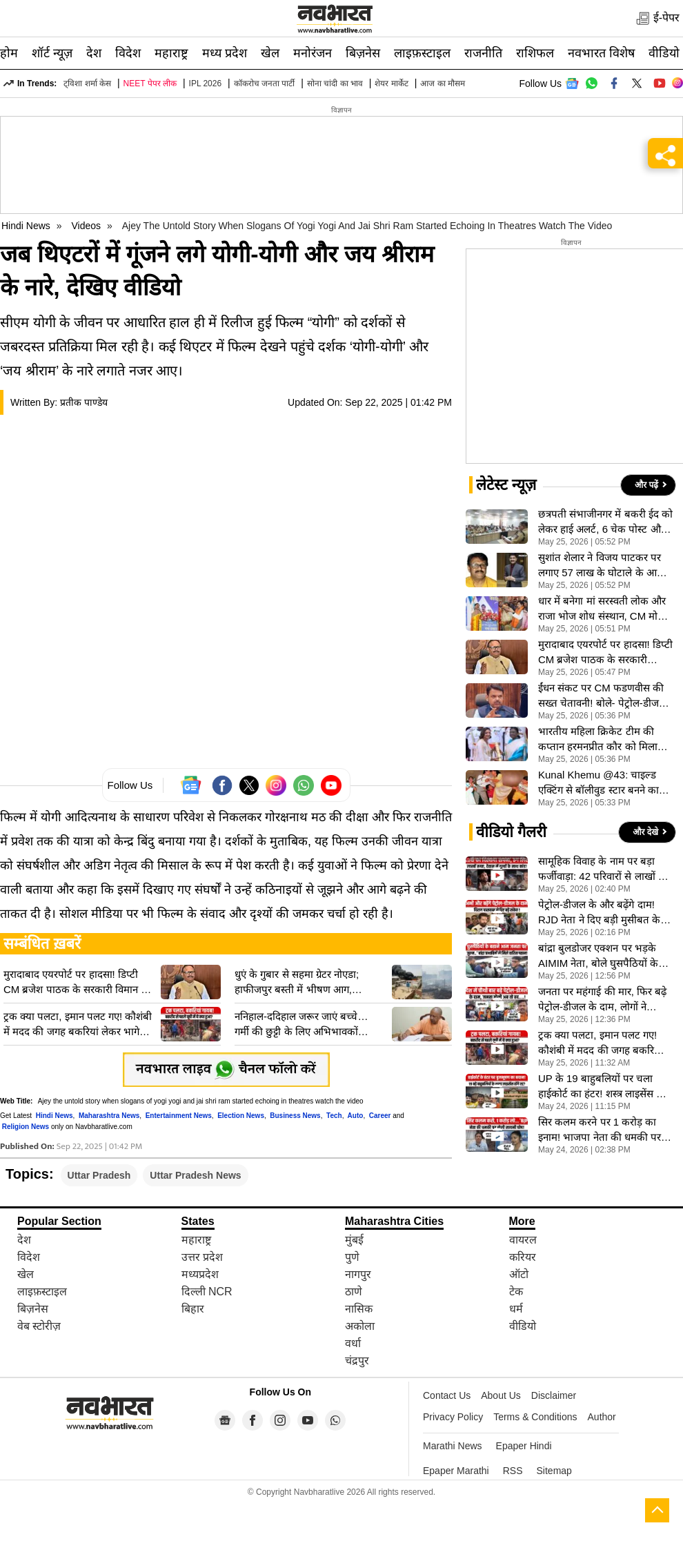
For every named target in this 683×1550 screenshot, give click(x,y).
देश (93, 53)
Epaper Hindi (524, 1445)
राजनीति (483, 53)
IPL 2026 (205, 83)
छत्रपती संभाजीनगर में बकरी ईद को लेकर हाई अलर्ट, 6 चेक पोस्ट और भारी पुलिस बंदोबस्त (605, 522)
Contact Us (447, 1395)
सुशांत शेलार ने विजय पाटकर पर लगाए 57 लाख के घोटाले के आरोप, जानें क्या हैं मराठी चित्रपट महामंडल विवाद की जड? (605, 565)
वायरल (523, 1240)
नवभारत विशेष (601, 53)
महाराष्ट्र (171, 53)
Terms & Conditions (535, 1416)
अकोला (360, 1326)
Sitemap (554, 1470)
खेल (270, 53)
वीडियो (664, 53)
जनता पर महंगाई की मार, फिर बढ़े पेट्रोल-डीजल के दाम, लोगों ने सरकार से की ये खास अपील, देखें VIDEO (602, 999)
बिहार (192, 1309)
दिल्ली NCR (206, 1291)
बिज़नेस (363, 53)
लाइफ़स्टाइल (422, 53)
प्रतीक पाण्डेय (84, 402)
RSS (513, 1470)
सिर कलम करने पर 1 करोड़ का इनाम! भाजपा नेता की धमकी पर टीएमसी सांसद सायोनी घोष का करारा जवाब (599, 1130)
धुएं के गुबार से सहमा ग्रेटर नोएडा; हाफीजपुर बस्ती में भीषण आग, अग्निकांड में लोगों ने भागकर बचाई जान (308, 982)
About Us (501, 1395)
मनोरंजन (312, 53)
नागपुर (358, 1274)
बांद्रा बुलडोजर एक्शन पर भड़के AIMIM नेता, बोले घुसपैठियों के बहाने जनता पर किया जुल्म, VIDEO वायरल (598, 956)
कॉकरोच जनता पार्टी (264, 83)
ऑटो (518, 1274)
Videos (86, 225)
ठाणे (353, 1291)
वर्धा (353, 1343)
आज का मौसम (442, 83)
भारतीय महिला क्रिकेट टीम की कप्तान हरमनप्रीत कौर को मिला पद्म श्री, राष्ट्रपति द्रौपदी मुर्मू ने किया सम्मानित (604, 739)
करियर (522, 1257)
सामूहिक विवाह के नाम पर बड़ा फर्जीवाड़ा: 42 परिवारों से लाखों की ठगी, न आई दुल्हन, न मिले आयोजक (603, 869)
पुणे (352, 1257)
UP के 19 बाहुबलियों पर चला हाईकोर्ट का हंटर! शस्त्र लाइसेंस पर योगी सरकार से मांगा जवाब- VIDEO (602, 1086)
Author (602, 1416)
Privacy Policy (453, 1416)
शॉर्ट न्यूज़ (52, 53)
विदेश (128, 53)
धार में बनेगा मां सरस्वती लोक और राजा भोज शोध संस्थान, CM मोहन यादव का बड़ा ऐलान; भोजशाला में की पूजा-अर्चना (603, 609)
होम (9, 53)
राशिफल (535, 53)
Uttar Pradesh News (195, 1175)
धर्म (516, 1309)
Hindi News (25, 225)
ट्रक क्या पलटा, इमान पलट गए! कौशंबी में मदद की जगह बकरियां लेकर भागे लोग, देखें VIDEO (77, 1024)
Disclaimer (553, 1395)
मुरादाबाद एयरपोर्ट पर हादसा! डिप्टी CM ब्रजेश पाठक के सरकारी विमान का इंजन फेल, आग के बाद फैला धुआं (77, 982)
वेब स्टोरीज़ (39, 1326)
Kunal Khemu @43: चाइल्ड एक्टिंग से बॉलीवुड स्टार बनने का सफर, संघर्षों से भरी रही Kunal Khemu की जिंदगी (598, 783)
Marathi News (452, 1445)
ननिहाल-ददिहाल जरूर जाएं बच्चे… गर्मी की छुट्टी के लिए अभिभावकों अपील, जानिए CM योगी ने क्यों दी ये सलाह (304, 1024)
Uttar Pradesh (99, 1175)
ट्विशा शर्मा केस (87, 83)
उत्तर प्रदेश (202, 1257)
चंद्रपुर (357, 1360)
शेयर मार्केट (391, 83)
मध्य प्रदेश (224, 53)
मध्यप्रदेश (200, 1274)
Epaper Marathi (456, 1470)
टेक (516, 1291)
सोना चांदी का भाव (335, 83)
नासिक (359, 1309)
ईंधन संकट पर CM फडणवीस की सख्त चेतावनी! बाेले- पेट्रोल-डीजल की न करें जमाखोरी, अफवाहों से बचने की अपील (602, 696)
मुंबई (354, 1240)
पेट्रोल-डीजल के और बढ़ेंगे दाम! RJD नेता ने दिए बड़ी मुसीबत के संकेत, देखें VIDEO (599, 913)
